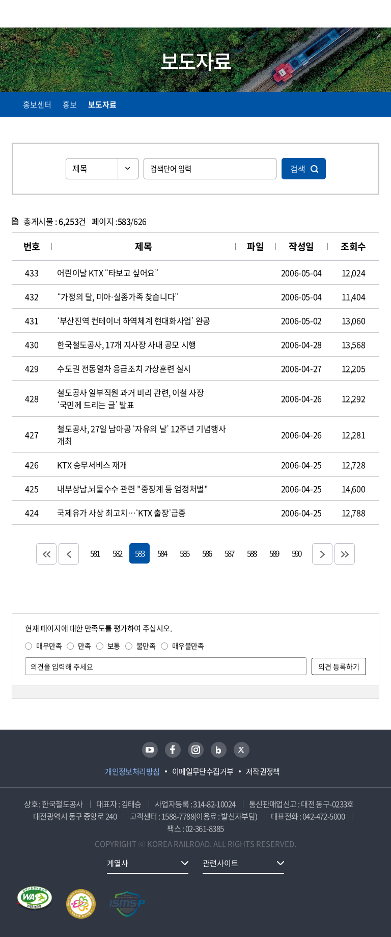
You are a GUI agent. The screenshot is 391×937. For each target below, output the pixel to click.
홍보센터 (37, 104)
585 (184, 553)
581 (94, 553)
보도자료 (102, 104)
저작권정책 (263, 771)
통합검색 (351, 15)
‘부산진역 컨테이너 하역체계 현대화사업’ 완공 (133, 320)
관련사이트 (220, 863)
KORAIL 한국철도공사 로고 (51, 14)
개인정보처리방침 (132, 771)
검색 (297, 169)
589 (273, 553)
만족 (84, 645)
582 (117, 553)
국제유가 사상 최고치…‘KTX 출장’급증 (121, 512)
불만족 (146, 645)
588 (251, 553)
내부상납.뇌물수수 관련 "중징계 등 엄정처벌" (132, 489)
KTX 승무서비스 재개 (92, 465)
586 (206, 553)
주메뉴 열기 (373, 15)
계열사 (117, 863)
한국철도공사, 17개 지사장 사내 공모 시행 (126, 344)
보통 (113, 645)
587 (229, 553)
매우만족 (49, 645)
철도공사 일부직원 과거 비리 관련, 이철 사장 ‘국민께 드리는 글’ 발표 (130, 398)
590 (296, 553)
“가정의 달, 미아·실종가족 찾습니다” (117, 296)
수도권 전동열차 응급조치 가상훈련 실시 (124, 368)
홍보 (70, 104)
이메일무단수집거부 (203, 771)
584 (161, 553)
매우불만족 (188, 645)
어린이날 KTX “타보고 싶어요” (107, 272)
